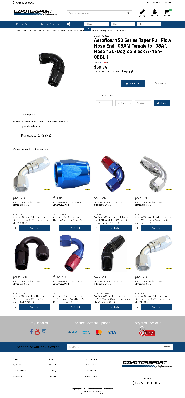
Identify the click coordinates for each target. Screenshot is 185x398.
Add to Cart (133, 83)
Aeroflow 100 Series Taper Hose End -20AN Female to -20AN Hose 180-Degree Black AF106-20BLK (29, 299)
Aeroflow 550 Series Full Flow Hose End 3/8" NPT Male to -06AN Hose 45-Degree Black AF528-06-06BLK (112, 299)
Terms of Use (90, 364)
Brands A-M (25, 24)
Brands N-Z (50, 24)
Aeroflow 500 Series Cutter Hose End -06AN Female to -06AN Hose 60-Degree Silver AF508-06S (153, 299)
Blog (148, 2)
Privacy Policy (90, 370)
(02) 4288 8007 (25, 2)
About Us (157, 2)
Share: (101, 62)
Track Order (17, 376)
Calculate (162, 102)
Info (135, 71)
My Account (17, 364)
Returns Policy (91, 376)
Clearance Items (19, 370)
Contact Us (168, 2)
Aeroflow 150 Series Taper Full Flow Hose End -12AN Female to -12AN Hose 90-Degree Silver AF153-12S (153, 220)
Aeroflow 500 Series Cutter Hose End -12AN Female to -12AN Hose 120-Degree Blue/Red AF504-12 (69, 299)
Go (88, 28)
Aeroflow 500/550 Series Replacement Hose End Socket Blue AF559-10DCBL (70, 218)
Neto (102, 394)
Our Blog (52, 370)
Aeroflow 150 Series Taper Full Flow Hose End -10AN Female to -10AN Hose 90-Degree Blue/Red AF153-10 (112, 220)
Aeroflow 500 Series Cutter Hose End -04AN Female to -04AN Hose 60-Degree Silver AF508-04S (31, 220)
